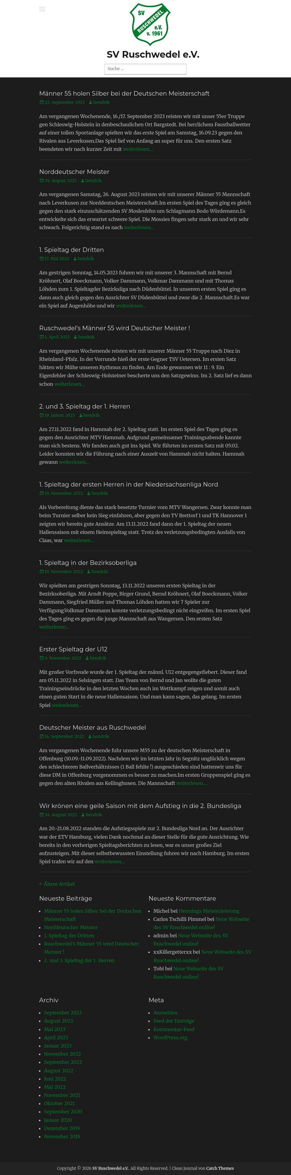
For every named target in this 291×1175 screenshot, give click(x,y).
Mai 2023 (55, 1029)
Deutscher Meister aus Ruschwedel (92, 727)
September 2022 (63, 1062)
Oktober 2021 (59, 1103)
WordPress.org (170, 1037)
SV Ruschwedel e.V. (153, 54)
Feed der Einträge (173, 1021)
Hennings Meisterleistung (209, 911)
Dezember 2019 (62, 1128)
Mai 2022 (55, 1087)
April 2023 (56, 1037)
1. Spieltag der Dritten (71, 249)
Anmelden (165, 1013)
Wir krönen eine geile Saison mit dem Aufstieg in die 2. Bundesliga (140, 806)
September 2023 (63, 1013)
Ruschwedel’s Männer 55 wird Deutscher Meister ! (114, 328)
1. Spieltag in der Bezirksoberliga (88, 562)
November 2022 (62, 1054)
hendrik (101, 102)
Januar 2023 (58, 1046)
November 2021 (62, 1095)
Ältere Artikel (57, 884)
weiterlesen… (138, 149)
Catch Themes (220, 1168)
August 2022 (58, 1071)
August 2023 (58, 1021)
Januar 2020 (58, 1120)
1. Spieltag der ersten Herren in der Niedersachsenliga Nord (128, 484)
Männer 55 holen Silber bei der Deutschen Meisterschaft (124, 93)
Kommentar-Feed (173, 1029)
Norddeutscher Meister (74, 171)
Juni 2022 (55, 1079)
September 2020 (63, 1112)
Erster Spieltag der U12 (73, 649)
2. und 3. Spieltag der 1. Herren (84, 406)
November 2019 (62, 1136)
